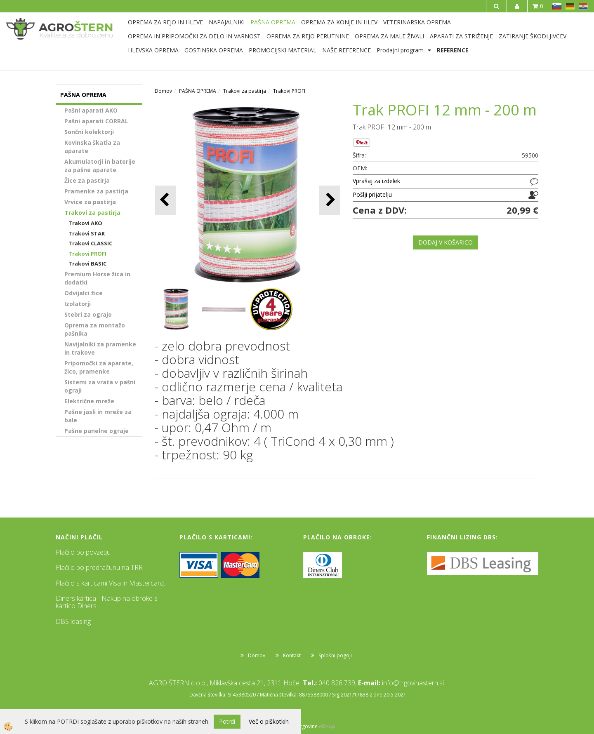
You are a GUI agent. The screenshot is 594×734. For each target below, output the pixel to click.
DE (570, 6)
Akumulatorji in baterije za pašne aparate (99, 166)
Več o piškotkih (269, 721)
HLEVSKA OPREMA (153, 50)
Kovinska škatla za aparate (92, 147)
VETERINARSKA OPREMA (417, 22)
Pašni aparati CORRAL (96, 121)
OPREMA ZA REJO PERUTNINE (307, 36)
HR (583, 6)
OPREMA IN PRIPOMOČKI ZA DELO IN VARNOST (194, 36)
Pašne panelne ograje (96, 431)
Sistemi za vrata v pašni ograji (99, 386)
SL (556, 6)
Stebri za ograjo (88, 314)
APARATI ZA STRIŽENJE (461, 36)
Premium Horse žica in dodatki (97, 278)
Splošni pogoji (335, 655)
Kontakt (292, 655)
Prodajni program (400, 50)
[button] (329, 200)
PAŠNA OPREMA (272, 22)
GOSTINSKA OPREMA (213, 50)
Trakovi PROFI (87, 253)
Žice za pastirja (87, 180)
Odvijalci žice (83, 293)
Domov (163, 90)
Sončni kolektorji (89, 132)
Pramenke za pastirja (96, 191)
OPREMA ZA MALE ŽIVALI (389, 36)
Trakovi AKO (85, 223)
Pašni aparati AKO (91, 110)
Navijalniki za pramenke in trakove (100, 348)
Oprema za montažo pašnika (94, 329)
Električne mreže (89, 401)
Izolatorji (77, 304)
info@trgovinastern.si (413, 682)
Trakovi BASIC (87, 263)
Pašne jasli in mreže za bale (98, 416)
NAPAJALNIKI (227, 22)
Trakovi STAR (86, 233)
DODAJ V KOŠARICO (445, 242)
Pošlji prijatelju (372, 194)
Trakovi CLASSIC (90, 243)
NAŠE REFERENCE (346, 50)
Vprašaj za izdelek (376, 181)
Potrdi (227, 721)
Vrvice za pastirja (90, 202)
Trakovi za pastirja (92, 212)
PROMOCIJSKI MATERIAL (282, 50)
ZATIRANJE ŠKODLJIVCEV (532, 36)
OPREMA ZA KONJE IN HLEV (339, 22)
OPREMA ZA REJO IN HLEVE (165, 22)
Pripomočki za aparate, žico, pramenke (98, 367)
